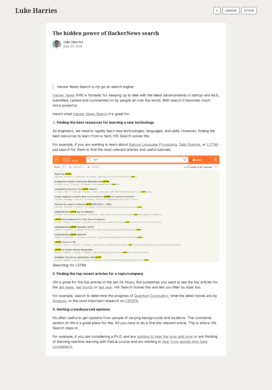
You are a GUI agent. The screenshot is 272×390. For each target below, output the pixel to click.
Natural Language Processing (153, 144)
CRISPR (131, 301)
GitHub (249, 10)
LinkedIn (231, 10)
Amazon (59, 301)
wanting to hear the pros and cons (165, 336)
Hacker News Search (90, 114)
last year (105, 287)
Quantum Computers (151, 296)
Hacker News (63, 95)
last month (84, 287)
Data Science (189, 144)
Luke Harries (36, 10)
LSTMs (212, 144)
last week (66, 287)
